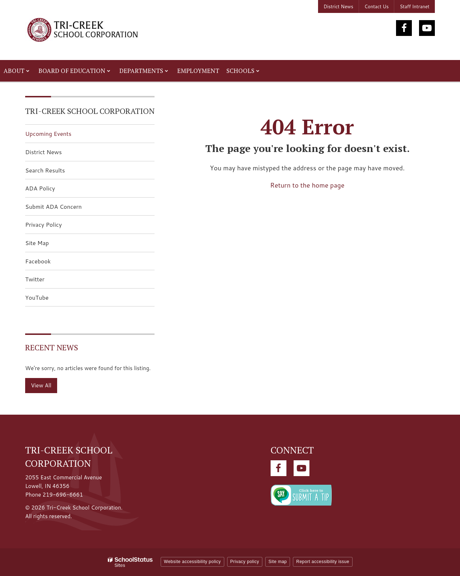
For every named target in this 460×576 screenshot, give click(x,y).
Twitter (46, 281)
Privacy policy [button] (244, 561)
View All (41, 385)
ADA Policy (40, 188)
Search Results (45, 170)
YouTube (48, 299)
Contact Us (376, 6)
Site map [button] (277, 561)
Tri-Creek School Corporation (90, 111)
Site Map (37, 243)
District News (338, 6)
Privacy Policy (43, 224)
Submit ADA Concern (53, 206)
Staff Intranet (414, 6)
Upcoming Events (48, 133)
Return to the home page (307, 185)
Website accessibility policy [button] (192, 561)
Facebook (49, 263)
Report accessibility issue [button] (322, 561)
